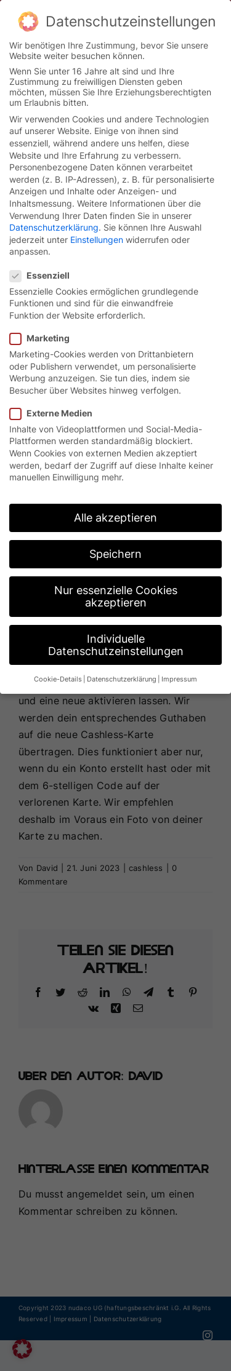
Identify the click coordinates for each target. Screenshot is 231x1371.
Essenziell (44, 271)
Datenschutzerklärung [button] (121, 676)
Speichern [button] (115, 550)
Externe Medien (56, 408)
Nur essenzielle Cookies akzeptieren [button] (115, 592)
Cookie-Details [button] (58, 676)
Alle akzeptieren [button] (115, 513)
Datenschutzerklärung (54, 223)
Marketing (44, 334)
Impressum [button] (179, 676)
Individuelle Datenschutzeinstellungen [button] (116, 641)
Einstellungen (96, 235)
